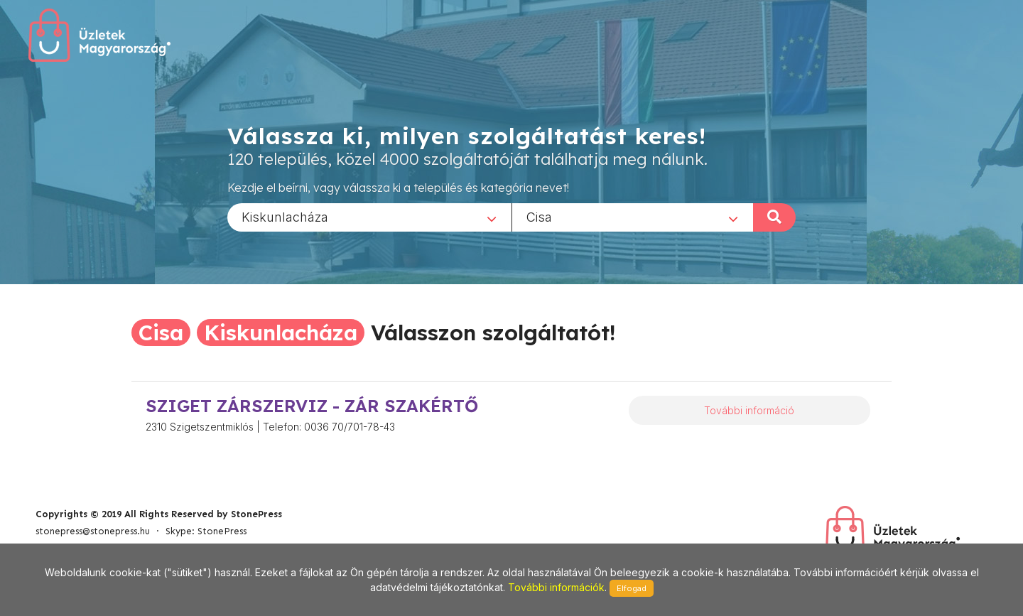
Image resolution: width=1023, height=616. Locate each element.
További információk (556, 587)
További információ (749, 410)
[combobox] (369, 216)
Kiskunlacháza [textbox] (285, 216)
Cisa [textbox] (539, 216)
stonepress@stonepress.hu (93, 531)
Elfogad (631, 588)
